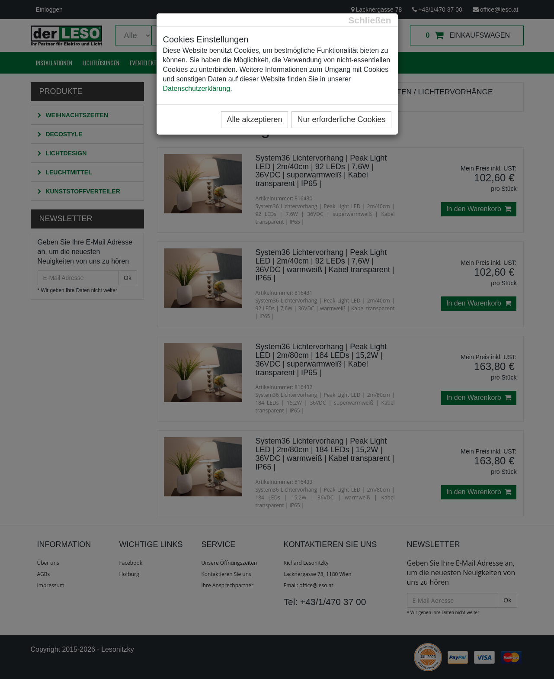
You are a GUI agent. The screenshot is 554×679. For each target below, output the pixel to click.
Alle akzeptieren (254, 119)
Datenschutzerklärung (197, 88)
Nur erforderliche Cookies (341, 119)
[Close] (369, 20)
